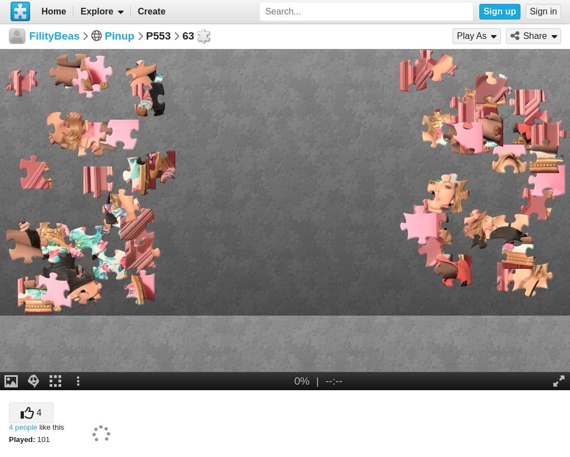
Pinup (119, 36)
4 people (23, 427)
